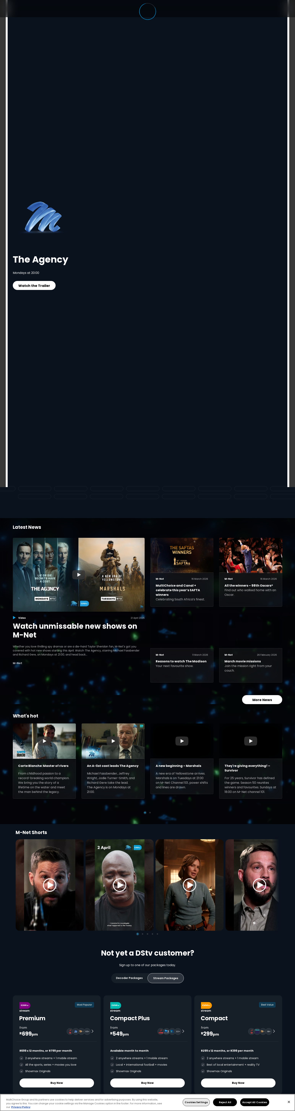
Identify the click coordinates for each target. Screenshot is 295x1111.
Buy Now (57, 1083)
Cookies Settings (196, 1102)
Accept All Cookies (254, 1102)
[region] (147, 1102)
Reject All (225, 1102)
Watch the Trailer (34, 285)
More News (262, 699)
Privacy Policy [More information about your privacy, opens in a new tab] (20, 1107)
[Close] (289, 1102)
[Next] (275, 885)
